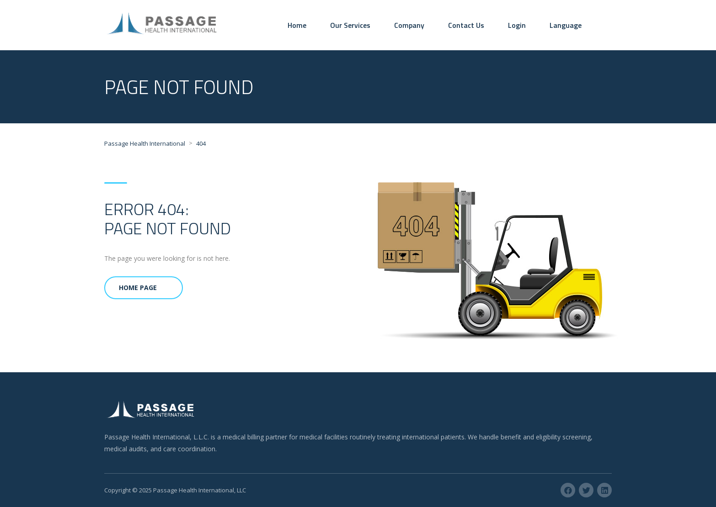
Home (297, 25)
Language (566, 25)
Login (517, 25)
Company (409, 25)
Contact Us (466, 25)
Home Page (138, 287)
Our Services (350, 25)
